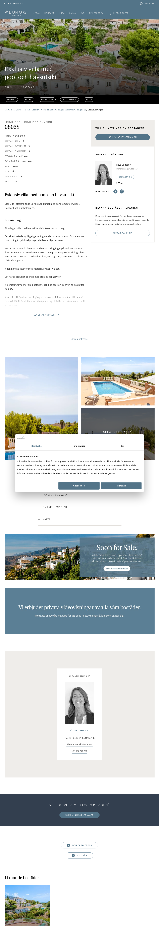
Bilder (28, 99)
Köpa (62, 13)
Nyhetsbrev (96, 13)
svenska (147, 3)
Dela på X (79, 855)
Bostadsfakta (69, 99)
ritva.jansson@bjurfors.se (79, 744)
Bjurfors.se (14, 3)
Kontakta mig (125, 177)
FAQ (83, 13)
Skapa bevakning (122, 233)
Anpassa (79, 486)
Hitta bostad (118, 13)
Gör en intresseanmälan (122, 137)
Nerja (36, 13)
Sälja (72, 13)
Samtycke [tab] (37, 446)
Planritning (47, 99)
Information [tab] (79, 446)
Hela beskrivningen (45, 314)
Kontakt (49, 13)
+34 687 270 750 (79, 751)
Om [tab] (122, 446)
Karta (89, 99)
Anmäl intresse (79, 339)
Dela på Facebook (79, 845)
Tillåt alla (121, 486)
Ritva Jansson (80, 730)
